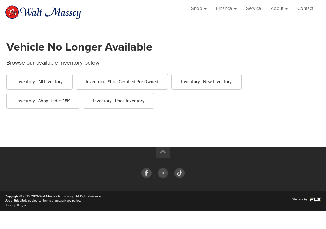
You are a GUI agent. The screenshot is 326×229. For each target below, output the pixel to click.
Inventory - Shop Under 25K (43, 100)
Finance (226, 12)
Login (22, 205)
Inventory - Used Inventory (119, 100)
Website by (306, 199)
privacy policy (70, 200)
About (279, 12)
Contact (305, 12)
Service (253, 12)
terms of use (51, 200)
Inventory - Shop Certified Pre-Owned (122, 81)
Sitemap (10, 205)
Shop (199, 12)
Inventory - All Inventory (39, 81)
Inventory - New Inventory (206, 81)
